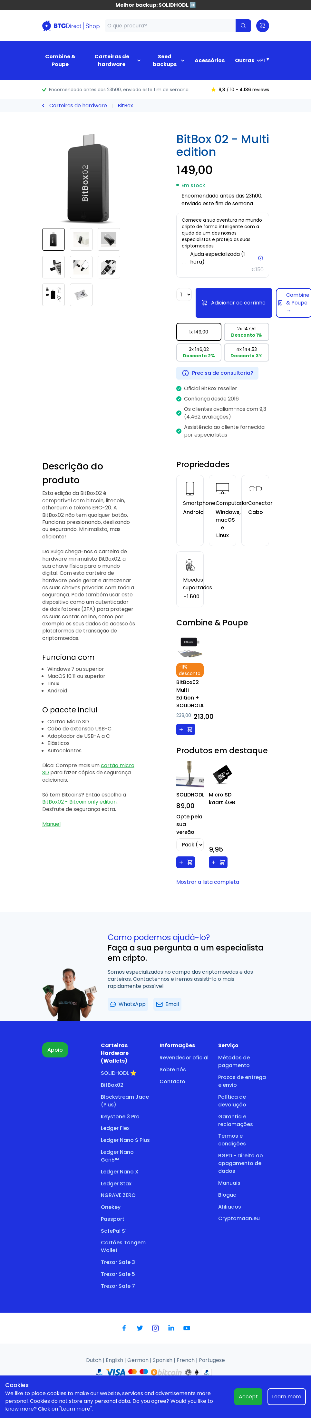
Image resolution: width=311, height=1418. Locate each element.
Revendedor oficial (184, 1057)
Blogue (227, 1195)
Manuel (51, 824)
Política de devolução (232, 1100)
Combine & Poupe (60, 60)
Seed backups (165, 60)
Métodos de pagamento (234, 1061)
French (186, 1360)
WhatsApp (128, 1004)
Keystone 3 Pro (120, 1116)
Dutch (94, 1360)
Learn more (286, 1396)
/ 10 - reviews (240, 89)
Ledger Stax (116, 1183)
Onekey (111, 1207)
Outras (244, 60)
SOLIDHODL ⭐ (119, 1073)
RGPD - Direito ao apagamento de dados (240, 1163)
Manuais (229, 1183)
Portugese (212, 1360)
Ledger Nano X (120, 1171)
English (115, 1360)
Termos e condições (232, 1139)
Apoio (55, 1050)
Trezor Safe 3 (118, 1262)
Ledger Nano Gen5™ (117, 1155)
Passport (112, 1219)
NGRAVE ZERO (118, 1195)
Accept (248, 1396)
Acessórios (210, 60)
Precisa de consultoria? (217, 373)
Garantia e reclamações (235, 1120)
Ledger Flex (115, 1128)
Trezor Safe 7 (118, 1286)
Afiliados (229, 1207)
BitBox (125, 105)
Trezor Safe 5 (118, 1274)
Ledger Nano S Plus (125, 1140)
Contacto (172, 1081)
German (138, 1360)
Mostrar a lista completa (207, 882)
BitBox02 (112, 1085)
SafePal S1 (114, 1231)
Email (167, 1004)
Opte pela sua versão (189, 824)
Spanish (163, 1360)
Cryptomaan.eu (239, 1218)
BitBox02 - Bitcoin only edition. (80, 801)
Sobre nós (173, 1069)
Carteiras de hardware (111, 60)
